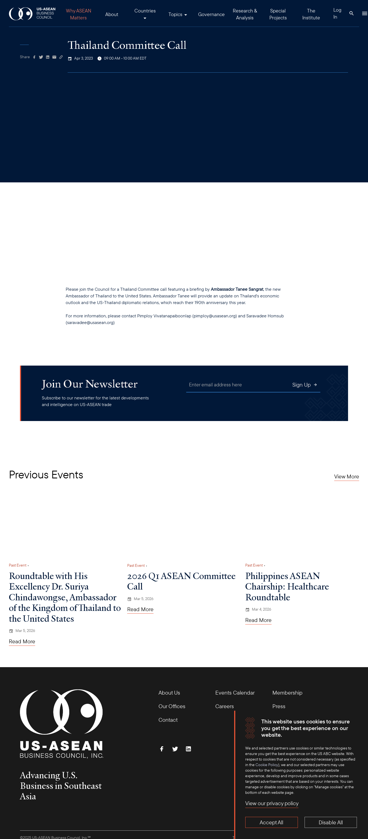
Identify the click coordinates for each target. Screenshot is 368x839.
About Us (169, 692)
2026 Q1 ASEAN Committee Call (181, 581)
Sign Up (305, 384)
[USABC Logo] (32, 13)
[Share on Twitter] (41, 57)
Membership (287, 692)
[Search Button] (351, 13)
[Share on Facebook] (34, 57)
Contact (168, 719)
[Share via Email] (54, 57)
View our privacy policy (271, 803)
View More (346, 476)
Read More (22, 641)
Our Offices (172, 706)
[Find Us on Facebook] (162, 749)
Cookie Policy (266, 764)
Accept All (271, 822)
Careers (224, 706)
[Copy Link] (61, 57)
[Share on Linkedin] (47, 57)
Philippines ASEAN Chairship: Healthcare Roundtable (287, 586)
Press (278, 706)
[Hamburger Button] (364, 13)
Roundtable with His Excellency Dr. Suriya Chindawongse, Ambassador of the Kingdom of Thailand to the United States (65, 597)
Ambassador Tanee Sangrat (237, 289)
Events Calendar (235, 692)
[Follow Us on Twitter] (175, 749)
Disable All (331, 822)
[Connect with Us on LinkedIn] (188, 749)
